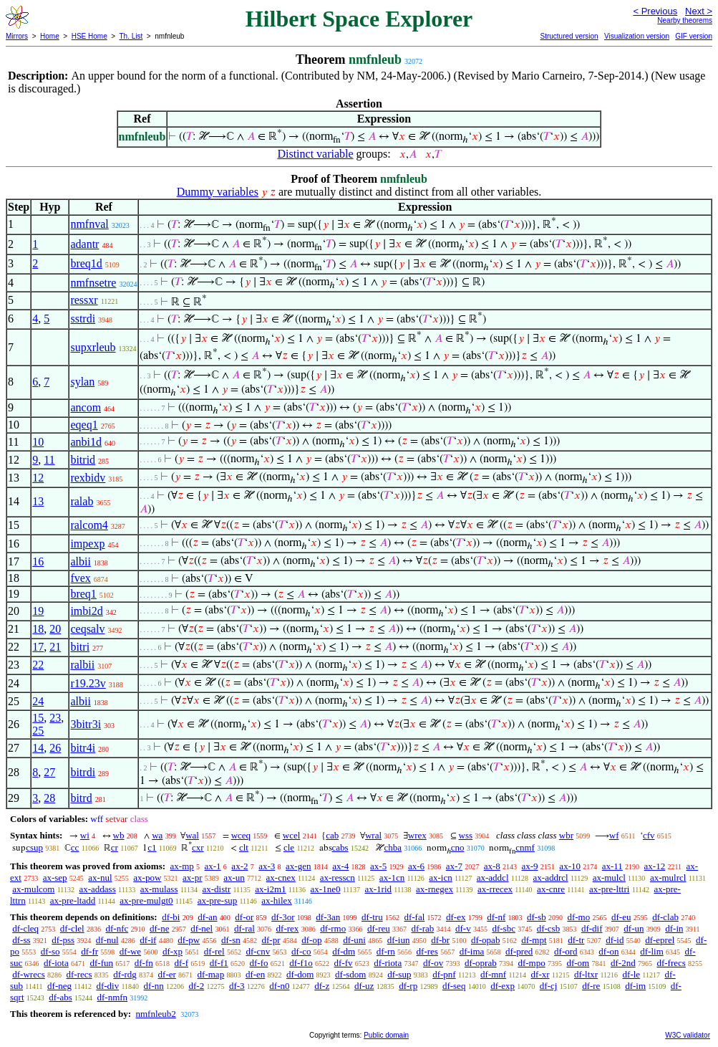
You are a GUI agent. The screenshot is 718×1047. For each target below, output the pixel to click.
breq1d (86, 263)
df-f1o (301, 962)
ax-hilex (276, 900)
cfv (649, 835)
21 (55, 647)
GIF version (693, 36)
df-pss (63, 939)
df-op (311, 939)
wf (614, 835)
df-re (591, 985)
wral (373, 835)
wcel (292, 835)
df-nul (107, 939)
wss (466, 835)
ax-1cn (391, 877)
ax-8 (492, 866)
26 (55, 748)
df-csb (549, 928)
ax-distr (217, 889)
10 (38, 442)
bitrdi (82, 772)
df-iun (398, 939)
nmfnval (89, 224)
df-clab (665, 917)
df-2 (197, 985)
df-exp (502, 985)
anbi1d (86, 442)
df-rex (287, 928)
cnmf (525, 847)
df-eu (621, 917)
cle (288, 847)
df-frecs (670, 962)
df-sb (536, 917)
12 (38, 478)
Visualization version (636, 36)
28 (49, 798)
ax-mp (182, 866)
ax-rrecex (495, 889)
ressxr (83, 300)
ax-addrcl (550, 877)
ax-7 (454, 866)
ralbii (82, 665)
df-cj (549, 985)
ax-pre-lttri (609, 889)
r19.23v (87, 683)
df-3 (237, 985)
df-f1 (219, 962)
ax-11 (612, 866)
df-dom (300, 974)
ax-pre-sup (218, 900)
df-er (167, 974)
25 (38, 731)
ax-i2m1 (270, 889)
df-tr (576, 939)
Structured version (569, 36)
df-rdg (125, 974)
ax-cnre (551, 889)
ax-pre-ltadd (73, 900)
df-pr (270, 939)
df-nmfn (112, 997)
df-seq (454, 985)
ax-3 (266, 866)
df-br (440, 939)
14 (38, 748)
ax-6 (416, 866)
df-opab (485, 939)
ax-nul (100, 877)
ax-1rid (378, 889)
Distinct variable (315, 154)
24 (38, 701)
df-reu (378, 928)
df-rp (408, 985)
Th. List (131, 36)
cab (332, 835)
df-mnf (493, 974)
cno (458, 847)
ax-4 (340, 866)
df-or (244, 917)
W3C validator (687, 1035)
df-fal (414, 917)
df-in (674, 928)
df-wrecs (28, 974)
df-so (50, 951)
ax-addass (97, 889)
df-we (130, 951)
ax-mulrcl (668, 877)
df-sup (399, 974)
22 (38, 665)
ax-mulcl (609, 877)
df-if (148, 939)
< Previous (655, 11)
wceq (241, 835)
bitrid (82, 460)
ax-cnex (281, 877)
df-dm (343, 951)
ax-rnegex (434, 889)
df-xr (540, 974)
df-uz (364, 985)
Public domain (386, 1035)
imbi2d (86, 611)
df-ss (21, 939)
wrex (417, 835)
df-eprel (659, 939)
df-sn (231, 939)
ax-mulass (159, 889)
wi (84, 835)
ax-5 (378, 866)
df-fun (102, 962)
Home (49, 36)
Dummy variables (217, 192)
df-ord (566, 951)
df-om (577, 962)
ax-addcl (493, 877)
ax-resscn (337, 877)
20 (55, 629)
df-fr (89, 951)
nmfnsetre (93, 283)
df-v (463, 928)
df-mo (578, 917)
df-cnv (258, 951)
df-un (634, 928)
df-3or (283, 917)
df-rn (386, 951)
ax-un (234, 877)
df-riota (388, 962)
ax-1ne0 (326, 889)
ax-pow (147, 877)
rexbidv (87, 478)
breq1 (83, 594)
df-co (301, 951)
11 (49, 460)
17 (38, 647)
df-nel (201, 928)
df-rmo (333, 928)
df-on (608, 951)
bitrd (81, 798)
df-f (182, 962)
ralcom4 (88, 525)
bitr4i (82, 748)
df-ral (244, 928)
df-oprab (481, 962)
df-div (107, 985)
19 (38, 611)
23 (55, 718)
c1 (151, 847)
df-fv (343, 962)
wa (157, 835)
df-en (255, 974)
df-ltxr (586, 974)
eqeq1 (83, 425)
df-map (211, 974)
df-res (427, 951)
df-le (632, 974)
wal (192, 835)
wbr (566, 835)
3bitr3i (85, 724)
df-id (615, 939)
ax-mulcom (33, 889)
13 (38, 501)
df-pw (189, 939)
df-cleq (25, 928)
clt (243, 847)
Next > (698, 11)
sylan (82, 382)
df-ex (455, 917)
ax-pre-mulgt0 (146, 900)
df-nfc (116, 928)
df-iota (56, 962)
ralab (81, 501)
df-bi (171, 917)
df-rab (423, 928)
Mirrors (17, 36)
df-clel (72, 928)
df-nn (154, 985)
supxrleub (92, 347)
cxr (198, 847)
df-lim (652, 951)
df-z (321, 985)
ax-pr (192, 877)
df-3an (328, 917)
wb (119, 835)
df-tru (372, 917)
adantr (84, 244)
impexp (87, 543)
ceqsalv (87, 629)
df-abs (60, 997)
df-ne (159, 928)
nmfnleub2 (155, 1013)
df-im (635, 985)
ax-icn (440, 877)
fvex (80, 578)
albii (80, 561)
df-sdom (350, 974)
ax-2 (239, 866)
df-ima (472, 951)
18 (38, 629)
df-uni (354, 939)
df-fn (144, 962)
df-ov (433, 962)
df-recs (79, 974)
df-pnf (444, 974)
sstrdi (82, 318)
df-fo (259, 962)
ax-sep (55, 877)
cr (114, 847)
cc (75, 847)
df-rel (214, 951)
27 (49, 772)
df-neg (59, 985)
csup (34, 847)
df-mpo (531, 962)
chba (393, 847)
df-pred (519, 951)
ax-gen (298, 866)
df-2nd (623, 962)
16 (38, 561)
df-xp (172, 951)
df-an (207, 917)
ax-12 (655, 866)
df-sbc (503, 928)
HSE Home (89, 36)
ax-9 (530, 866)
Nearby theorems (684, 20)
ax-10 (570, 866)
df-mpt (533, 939)
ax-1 (213, 866)
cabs (340, 847)
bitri (79, 647)
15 (38, 718)
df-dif (592, 928)
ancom (85, 407)
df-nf (496, 917)
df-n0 (279, 985)
